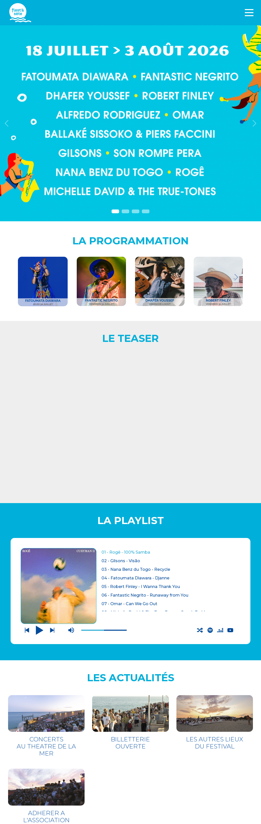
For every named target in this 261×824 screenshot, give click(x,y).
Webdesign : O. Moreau (162, 818)
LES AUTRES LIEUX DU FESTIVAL (214, 553)
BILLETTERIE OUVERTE (130, 553)
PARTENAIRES (152, 767)
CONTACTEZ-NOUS (157, 746)
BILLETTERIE (38, 746)
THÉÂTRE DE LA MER (51, 756)
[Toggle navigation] (249, 12)
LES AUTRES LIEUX (47, 766)
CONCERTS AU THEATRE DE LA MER (46, 557)
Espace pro (150, 760)
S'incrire (147, 807)
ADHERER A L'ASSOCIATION (46, 627)
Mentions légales (158, 753)
